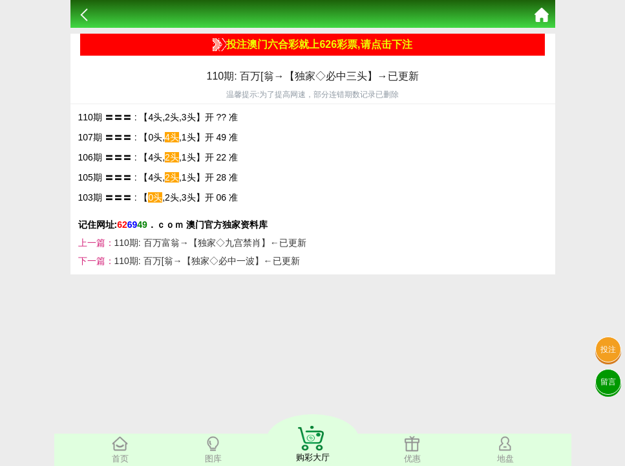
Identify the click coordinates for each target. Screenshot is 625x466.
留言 (608, 381)
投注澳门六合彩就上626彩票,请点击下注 (312, 44)
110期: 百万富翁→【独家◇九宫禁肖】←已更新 (210, 243)
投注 (608, 349)
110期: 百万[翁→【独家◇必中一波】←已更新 (207, 261)
